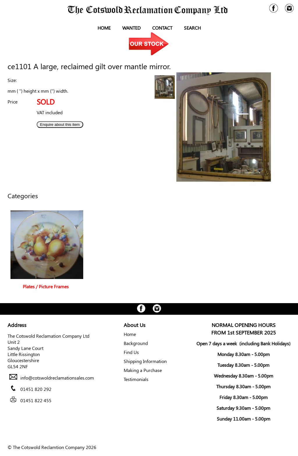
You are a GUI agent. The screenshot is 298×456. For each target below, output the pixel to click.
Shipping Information (145, 361)
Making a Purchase (143, 370)
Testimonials (136, 379)
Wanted (131, 28)
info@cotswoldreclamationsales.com (57, 378)
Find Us (131, 352)
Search (192, 28)
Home (104, 28)
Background (136, 343)
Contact (162, 28)
